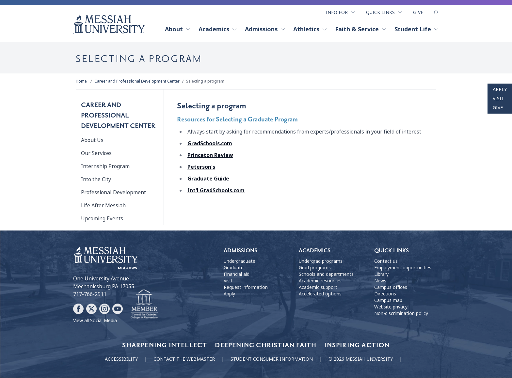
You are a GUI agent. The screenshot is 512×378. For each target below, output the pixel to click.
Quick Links (384, 12)
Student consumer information (272, 359)
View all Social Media (95, 320)
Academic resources (320, 280)
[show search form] (436, 12)
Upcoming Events (102, 218)
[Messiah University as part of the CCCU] (144, 305)
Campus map (388, 300)
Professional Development (113, 192)
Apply (500, 89)
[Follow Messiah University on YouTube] (117, 309)
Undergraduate (239, 261)
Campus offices (390, 287)
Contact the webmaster (184, 359)
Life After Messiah (103, 205)
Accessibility (121, 359)
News (380, 280)
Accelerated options (320, 294)
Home (81, 81)
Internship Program (105, 166)
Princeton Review (210, 155)
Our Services (96, 153)
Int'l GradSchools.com (216, 190)
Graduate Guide (208, 178)
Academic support (318, 287)
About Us (92, 140)
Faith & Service (361, 29)
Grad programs (315, 267)
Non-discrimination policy (401, 313)
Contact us (386, 261)
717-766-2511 (89, 294)
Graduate (234, 267)
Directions (385, 294)
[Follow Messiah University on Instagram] (104, 309)
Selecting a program (205, 81)
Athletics (310, 29)
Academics (218, 29)
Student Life (416, 29)
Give (418, 12)
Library (381, 274)
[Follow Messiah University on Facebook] (78, 309)
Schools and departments (326, 274)
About (178, 29)
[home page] (109, 24)
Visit (498, 98)
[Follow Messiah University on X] (91, 309)
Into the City (96, 179)
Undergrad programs (321, 261)
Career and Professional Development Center (137, 81)
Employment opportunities (402, 267)
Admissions (265, 29)
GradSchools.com (209, 143)
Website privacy (391, 307)
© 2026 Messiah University (360, 359)
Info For (341, 12)
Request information (246, 287)
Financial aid (236, 274)
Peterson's (201, 167)
